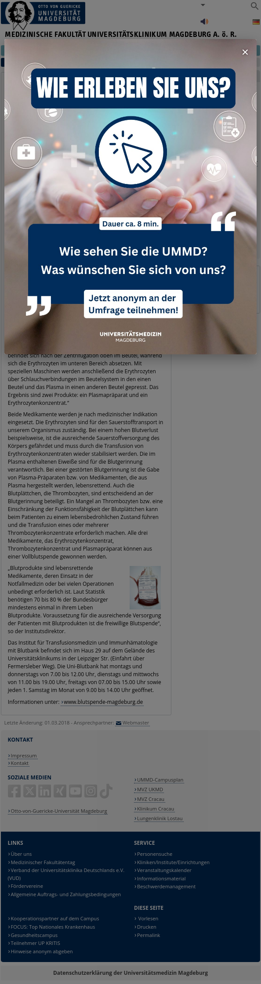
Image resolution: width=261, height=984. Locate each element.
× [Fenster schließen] (245, 52)
